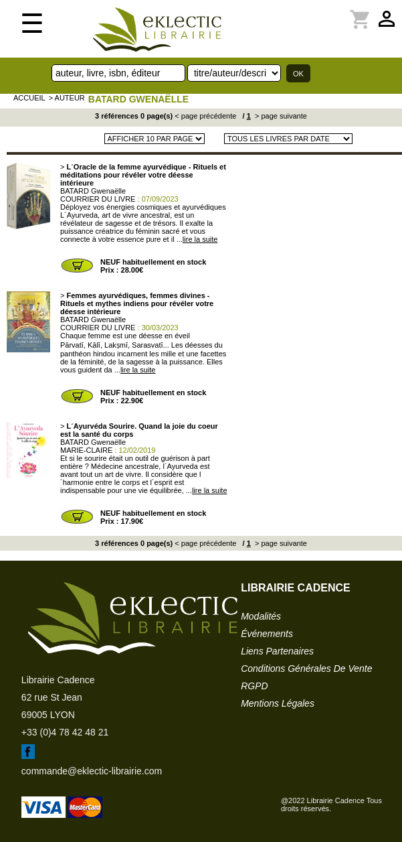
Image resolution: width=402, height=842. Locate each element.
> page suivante (280, 116)
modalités (261, 616)
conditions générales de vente (306, 668)
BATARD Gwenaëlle (138, 99)
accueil (29, 98)
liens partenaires (277, 651)
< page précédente (205, 116)
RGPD (254, 686)
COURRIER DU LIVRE (97, 199)
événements (267, 633)
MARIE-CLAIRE (86, 450)
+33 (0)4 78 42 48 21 (64, 732)
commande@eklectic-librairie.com (91, 771)
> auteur (67, 98)
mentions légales (277, 703)
